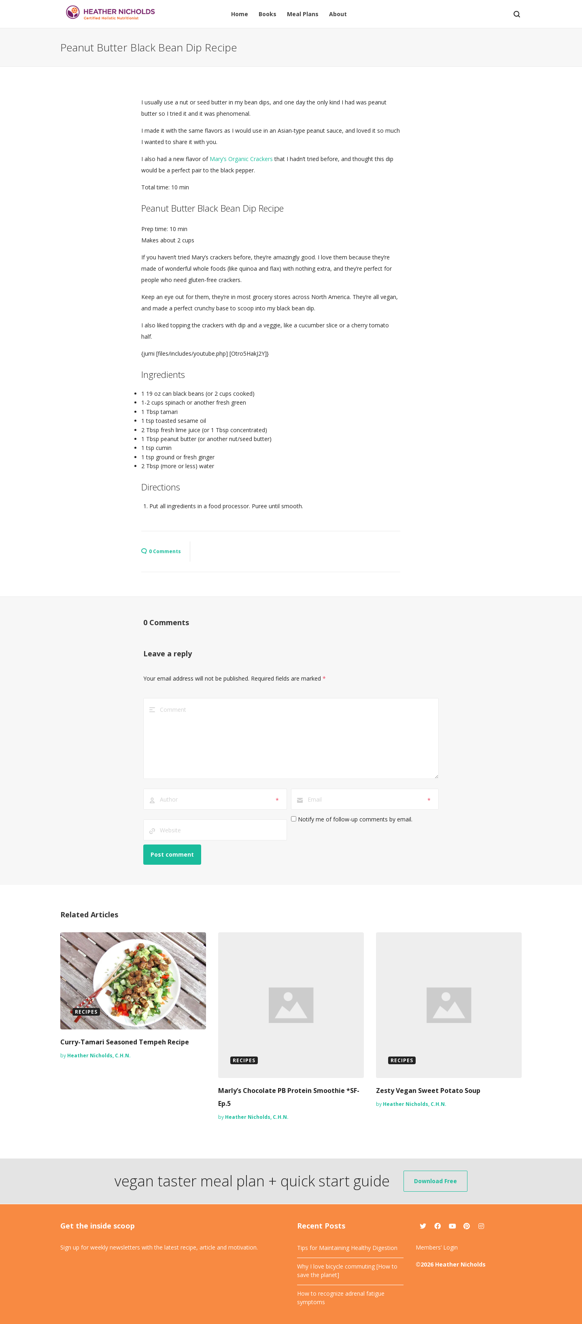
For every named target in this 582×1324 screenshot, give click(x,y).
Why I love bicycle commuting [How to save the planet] (347, 1270)
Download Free (435, 1181)
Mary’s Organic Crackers (241, 159)
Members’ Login (437, 1247)
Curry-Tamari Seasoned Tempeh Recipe (124, 1042)
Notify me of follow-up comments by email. (355, 819)
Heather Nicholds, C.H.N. (99, 1055)
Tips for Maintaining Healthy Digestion (347, 1248)
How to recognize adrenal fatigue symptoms (340, 1298)
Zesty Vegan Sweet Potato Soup (428, 1090)
